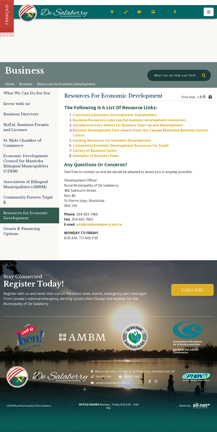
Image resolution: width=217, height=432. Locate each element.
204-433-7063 (129, 376)
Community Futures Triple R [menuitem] (28, 199)
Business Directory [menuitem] (21, 114)
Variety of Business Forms (95, 150)
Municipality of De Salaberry (53, 13)
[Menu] (209, 12)
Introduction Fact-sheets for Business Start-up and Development (128, 125)
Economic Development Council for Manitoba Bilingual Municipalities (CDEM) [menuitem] (25, 163)
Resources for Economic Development (66, 84)
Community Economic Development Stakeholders (115, 115)
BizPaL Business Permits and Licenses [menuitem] (26, 127)
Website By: (194, 405)
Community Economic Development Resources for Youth (121, 145)
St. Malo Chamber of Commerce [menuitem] (22, 143)
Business (25, 84)
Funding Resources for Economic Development (112, 140)
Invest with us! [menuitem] (16, 104)
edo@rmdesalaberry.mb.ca (99, 224)
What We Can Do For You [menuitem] (26, 93)
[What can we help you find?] (179, 75)
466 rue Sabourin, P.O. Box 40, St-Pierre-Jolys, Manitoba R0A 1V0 (133, 371)
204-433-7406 (101, 376)
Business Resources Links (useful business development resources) (129, 120)
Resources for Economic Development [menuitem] (25, 215)
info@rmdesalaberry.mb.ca (110, 382)
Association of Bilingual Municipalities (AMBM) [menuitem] (25, 184)
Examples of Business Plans (96, 155)
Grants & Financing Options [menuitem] (21, 231)
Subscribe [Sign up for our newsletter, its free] (192, 289)
